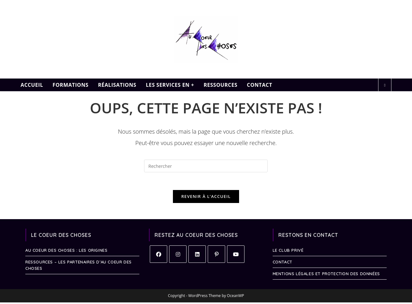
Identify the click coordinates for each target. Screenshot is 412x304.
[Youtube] (235, 255)
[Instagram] (178, 255)
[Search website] (384, 85)
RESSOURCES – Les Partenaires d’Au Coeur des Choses (78, 266)
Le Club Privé (288, 251)
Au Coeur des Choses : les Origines (66, 251)
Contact (282, 263)
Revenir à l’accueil (206, 198)
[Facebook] (158, 255)
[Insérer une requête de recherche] (206, 166)
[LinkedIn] (197, 255)
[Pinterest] (216, 255)
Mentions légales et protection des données (326, 275)
